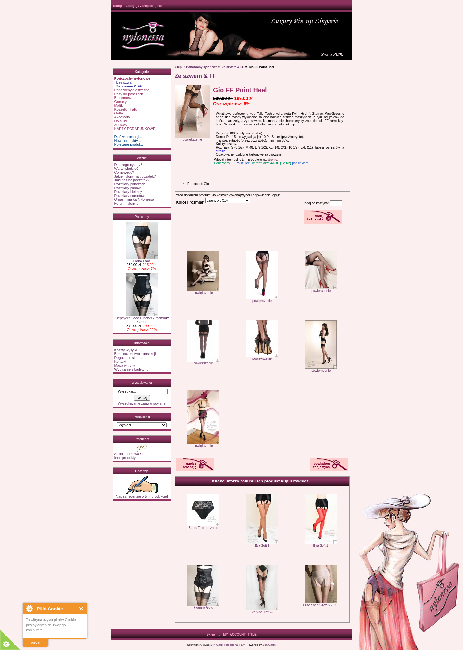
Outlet (118, 113)
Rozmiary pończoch (129, 184)
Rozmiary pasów (127, 188)
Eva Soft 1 (320, 545)
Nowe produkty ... (128, 140)
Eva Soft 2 (262, 545)
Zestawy (120, 125)
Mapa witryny (124, 365)
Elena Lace (142, 259)
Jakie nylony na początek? (135, 176)
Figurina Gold (203, 607)
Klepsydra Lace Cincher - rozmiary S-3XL (142, 318)
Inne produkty (125, 458)
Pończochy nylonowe (201, 67)
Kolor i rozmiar (190, 202)
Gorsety (120, 102)
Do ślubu (121, 121)
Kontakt (120, 361)
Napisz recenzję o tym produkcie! (142, 494)
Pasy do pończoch (128, 94)
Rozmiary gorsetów (129, 195)
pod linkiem (300, 163)
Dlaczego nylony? (128, 165)
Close (81, 609)
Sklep (117, 6)
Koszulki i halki (125, 109)
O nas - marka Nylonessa (134, 199)
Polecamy (142, 217)
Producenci (142, 416)
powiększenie (203, 291)
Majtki (118, 105)
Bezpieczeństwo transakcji (135, 354)
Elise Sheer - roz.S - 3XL (321, 605)
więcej (36, 642)
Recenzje (142, 471)
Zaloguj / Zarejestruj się (144, 6)
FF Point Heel (240, 163)
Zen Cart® (269, 644)
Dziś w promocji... (128, 137)
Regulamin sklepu (128, 358)
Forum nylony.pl (126, 203)
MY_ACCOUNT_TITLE (240, 634)
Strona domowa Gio (129, 454)
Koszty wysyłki (125, 350)
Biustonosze (123, 98)
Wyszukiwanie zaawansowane (141, 403)
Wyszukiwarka (142, 382)
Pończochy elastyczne (131, 90)
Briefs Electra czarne (203, 528)
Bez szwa (122, 82)
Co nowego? (124, 172)
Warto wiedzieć (126, 168)
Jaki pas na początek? (131, 180)
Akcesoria (122, 117)
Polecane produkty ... (130, 144)
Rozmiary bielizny (128, 192)
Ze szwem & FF (233, 67)
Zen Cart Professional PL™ (228, 644)
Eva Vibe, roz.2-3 (262, 612)
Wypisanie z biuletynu (131, 369)
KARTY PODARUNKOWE (134, 129)
